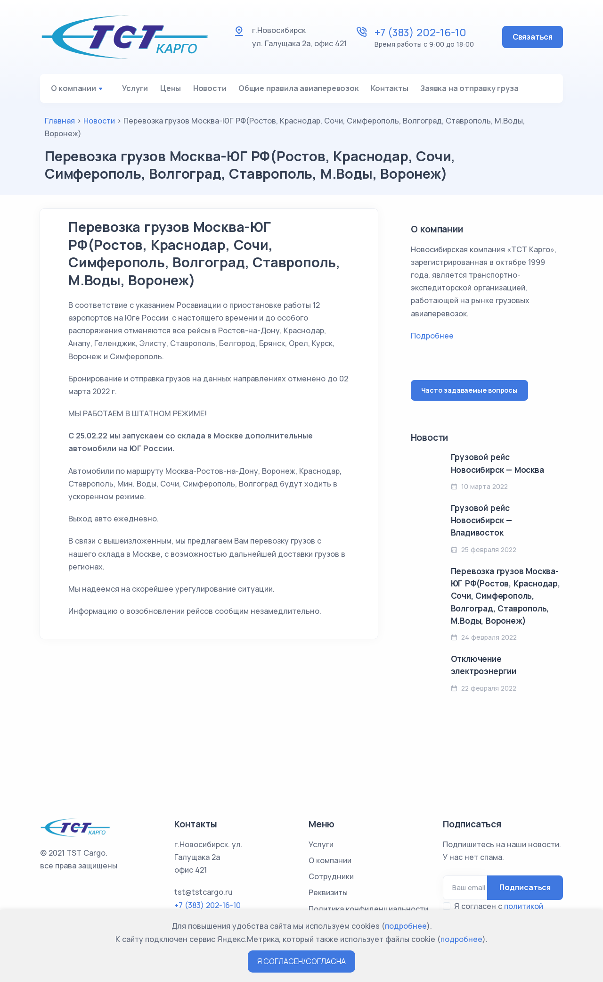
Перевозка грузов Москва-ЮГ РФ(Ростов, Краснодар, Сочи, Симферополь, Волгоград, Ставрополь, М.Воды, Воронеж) (505, 601)
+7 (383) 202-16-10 (420, 32)
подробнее (406, 926)
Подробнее (432, 341)
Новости (225, 91)
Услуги (137, 91)
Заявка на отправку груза (505, 91)
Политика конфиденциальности (368, 909)
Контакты (418, 91)
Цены (179, 91)
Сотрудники (331, 876)
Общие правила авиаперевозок (321, 91)
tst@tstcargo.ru (203, 892)
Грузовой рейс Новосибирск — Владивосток (481, 526)
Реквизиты (328, 892)
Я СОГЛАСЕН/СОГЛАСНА (301, 961)
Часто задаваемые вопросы (469, 395)
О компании (80, 91)
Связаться (533, 37)
